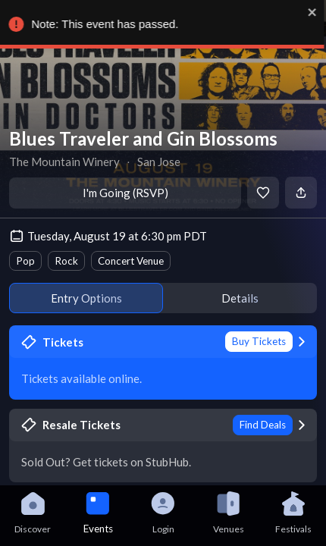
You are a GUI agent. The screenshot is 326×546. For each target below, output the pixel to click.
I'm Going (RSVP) (125, 192)
